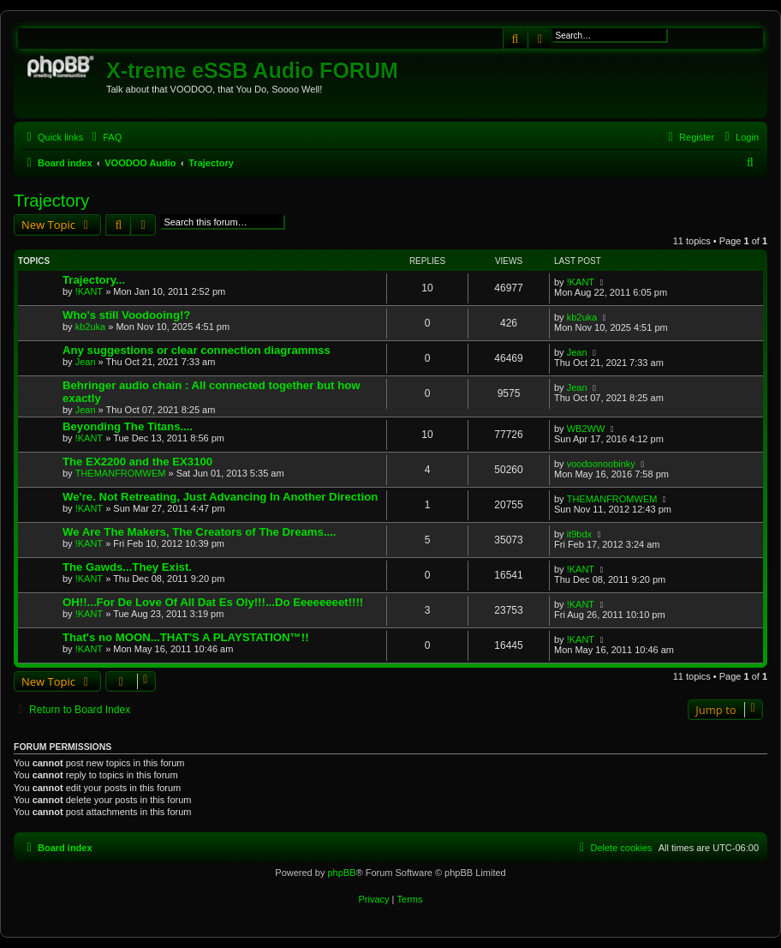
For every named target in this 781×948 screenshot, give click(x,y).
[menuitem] (104, 137)
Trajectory (51, 200)
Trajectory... (94, 279)
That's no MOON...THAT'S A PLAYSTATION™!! (186, 637)
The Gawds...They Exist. (127, 567)
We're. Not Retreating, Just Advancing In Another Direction (220, 496)
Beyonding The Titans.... (128, 426)
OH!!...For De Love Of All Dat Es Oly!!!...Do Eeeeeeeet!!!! (213, 602)
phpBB (341, 872)
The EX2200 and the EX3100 (137, 461)
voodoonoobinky (601, 464)
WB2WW (586, 428)
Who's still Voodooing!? (126, 315)
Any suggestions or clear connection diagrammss (197, 350)
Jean (85, 362)
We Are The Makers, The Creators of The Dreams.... (200, 531)
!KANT (89, 291)
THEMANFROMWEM (120, 473)
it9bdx (579, 534)
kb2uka (90, 326)
